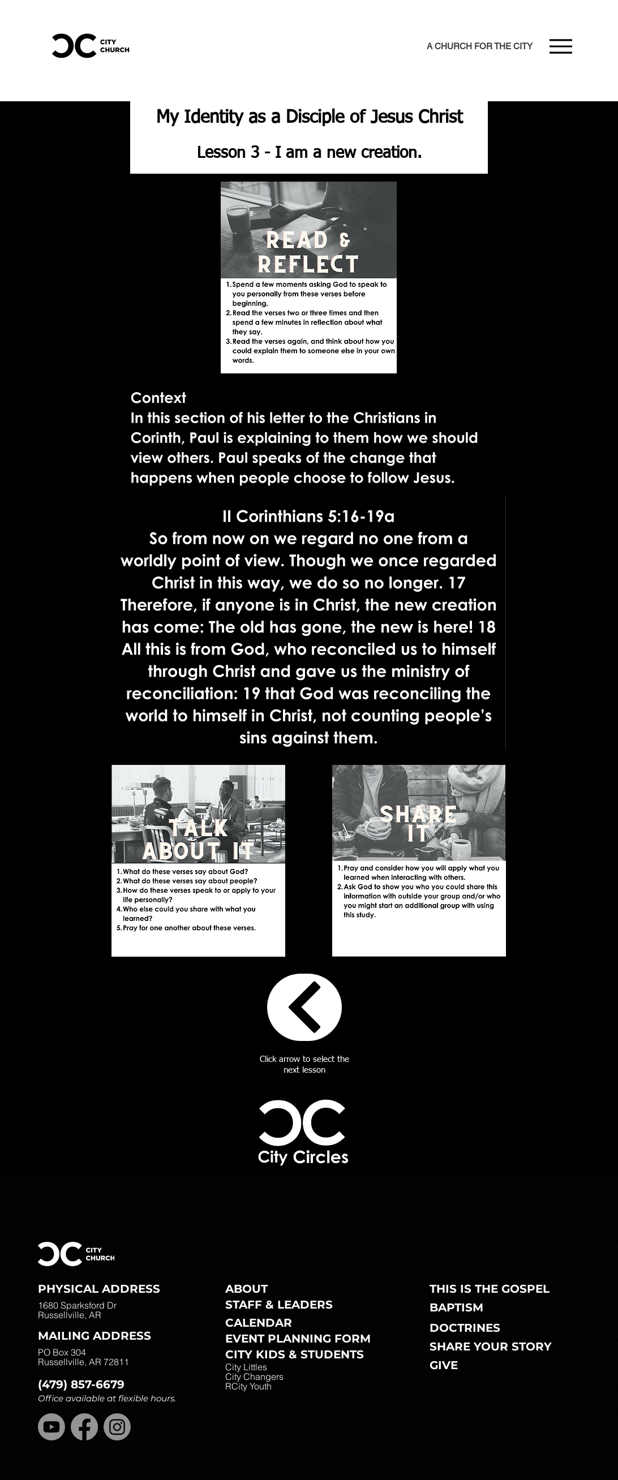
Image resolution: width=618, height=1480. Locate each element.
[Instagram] (117, 1426)
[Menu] (560, 46)
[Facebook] (84, 1426)
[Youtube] (51, 1426)
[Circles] (304, 1007)
